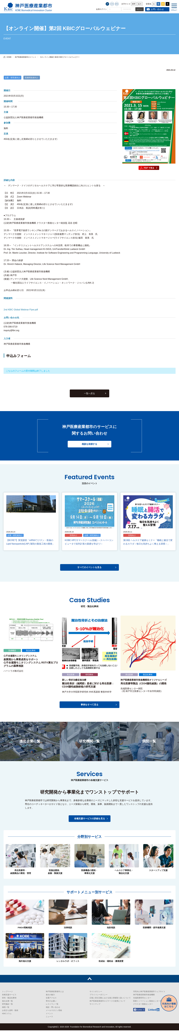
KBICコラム (7, 1015)
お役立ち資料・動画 (10, 1012)
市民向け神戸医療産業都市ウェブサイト (149, 993)
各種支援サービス (9, 996)
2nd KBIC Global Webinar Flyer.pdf (21, 309)
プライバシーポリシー (98, 996)
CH (112, 4)
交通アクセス (51, 1000)
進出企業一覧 (7, 1003)
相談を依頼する (89, 446)
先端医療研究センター (142, 1000)
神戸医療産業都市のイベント (25, 57)
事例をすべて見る (89, 706)
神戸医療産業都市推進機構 (144, 996)
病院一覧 (5, 1009)
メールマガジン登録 (54, 1012)
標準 (134, 4)
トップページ (7, 993)
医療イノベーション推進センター (146, 1003)
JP (107, 4)
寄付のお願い (51, 1003)
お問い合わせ (157, 9)
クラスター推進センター (143, 1006)
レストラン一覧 (52, 1006)
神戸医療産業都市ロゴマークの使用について (107, 1003)
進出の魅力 (50, 996)
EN (116, 4)
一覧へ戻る (89, 396)
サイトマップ (95, 1006)
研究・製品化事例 (9, 1000)
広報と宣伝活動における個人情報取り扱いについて (110, 1000)
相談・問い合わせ (53, 1009)
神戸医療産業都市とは (55, 993)
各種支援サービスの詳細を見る (89, 820)
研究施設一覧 (7, 1006)
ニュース (49, 1018)
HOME (9, 57)
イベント (49, 1015)
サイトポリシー (96, 993)
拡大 (140, 4)
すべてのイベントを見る (89, 569)
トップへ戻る (89, 980)
